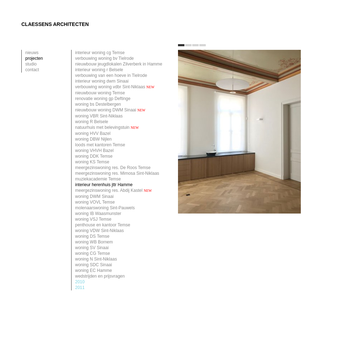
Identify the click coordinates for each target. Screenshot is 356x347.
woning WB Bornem (94, 242)
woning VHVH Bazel (94, 150)
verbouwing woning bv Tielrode (104, 58)
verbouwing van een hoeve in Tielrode (111, 75)
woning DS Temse (92, 236)
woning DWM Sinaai (94, 196)
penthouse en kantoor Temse (102, 224)
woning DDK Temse (93, 156)
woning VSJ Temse (93, 219)
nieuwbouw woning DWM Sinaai (110, 109)
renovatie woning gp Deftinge (102, 98)
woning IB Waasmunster (98, 213)
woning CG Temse (92, 253)
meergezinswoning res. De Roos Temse (113, 167)
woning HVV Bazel (92, 133)
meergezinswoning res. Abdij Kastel (113, 190)
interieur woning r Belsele (99, 69)
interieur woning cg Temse (100, 52)
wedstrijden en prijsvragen (100, 276)
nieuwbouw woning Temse (100, 92)
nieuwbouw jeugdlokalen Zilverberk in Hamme (118, 64)
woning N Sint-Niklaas (96, 259)
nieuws (31, 52)
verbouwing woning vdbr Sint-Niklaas (115, 86)
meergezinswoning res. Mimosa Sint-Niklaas (117, 173)
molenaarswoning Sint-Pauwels (105, 207)
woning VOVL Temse (95, 202)
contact (32, 69)
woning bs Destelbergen (98, 104)
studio (31, 64)
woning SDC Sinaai (93, 264)
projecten (34, 58)
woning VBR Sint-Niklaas (98, 116)
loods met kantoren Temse (100, 144)
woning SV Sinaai (92, 247)
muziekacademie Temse (98, 179)
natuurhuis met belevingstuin (107, 127)
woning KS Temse (92, 161)
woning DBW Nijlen (93, 139)
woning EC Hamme (93, 270)
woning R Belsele (91, 121)
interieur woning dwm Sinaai (102, 81)
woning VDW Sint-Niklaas (99, 230)
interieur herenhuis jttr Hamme (103, 184)
